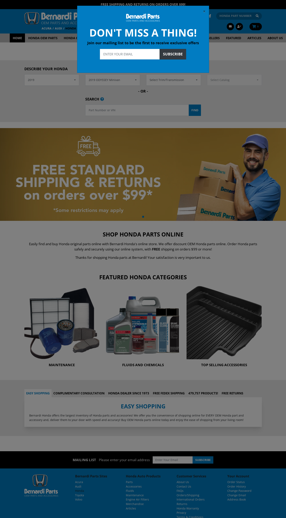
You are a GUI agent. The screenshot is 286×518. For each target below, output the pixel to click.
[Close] (204, 11)
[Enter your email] (130, 54)
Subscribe (173, 54)
